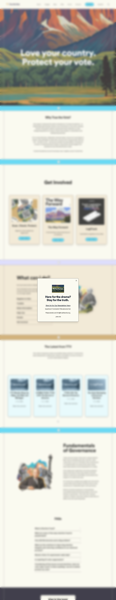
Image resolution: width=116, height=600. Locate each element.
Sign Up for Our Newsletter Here (58, 306)
